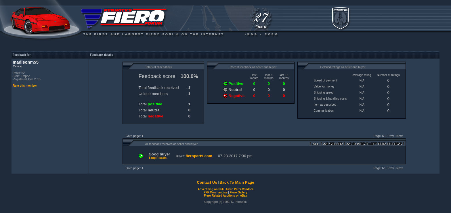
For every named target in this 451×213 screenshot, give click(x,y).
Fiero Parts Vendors (239, 189)
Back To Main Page (236, 182)
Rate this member (25, 85)
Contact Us (207, 182)
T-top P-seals (158, 157)
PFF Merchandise (216, 192)
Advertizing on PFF (211, 189)
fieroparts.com (199, 156)
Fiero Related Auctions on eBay (225, 195)
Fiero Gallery (238, 192)
